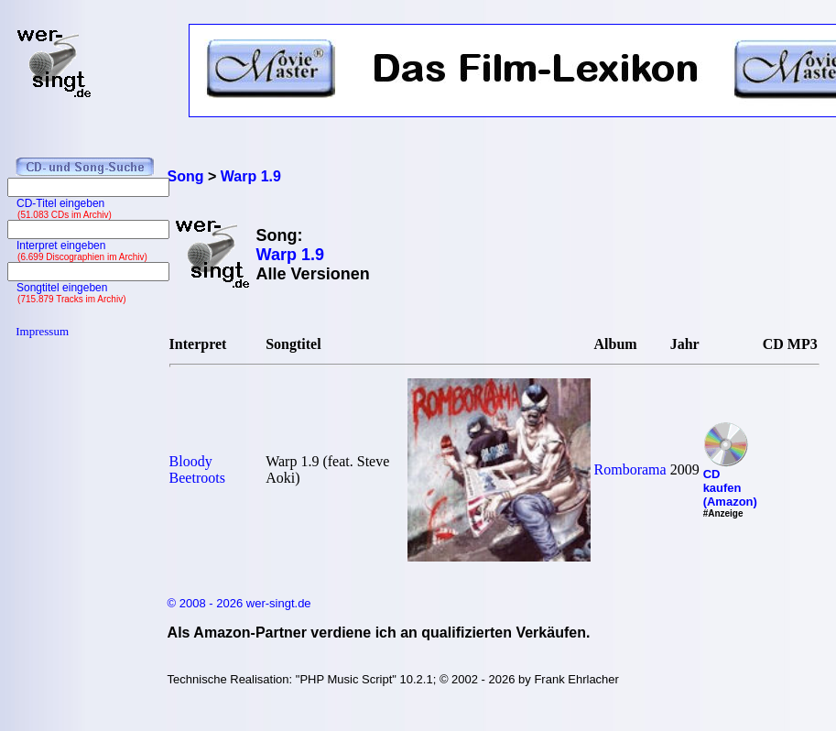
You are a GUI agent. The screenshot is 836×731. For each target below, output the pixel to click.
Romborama (630, 469)
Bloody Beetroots (197, 469)
